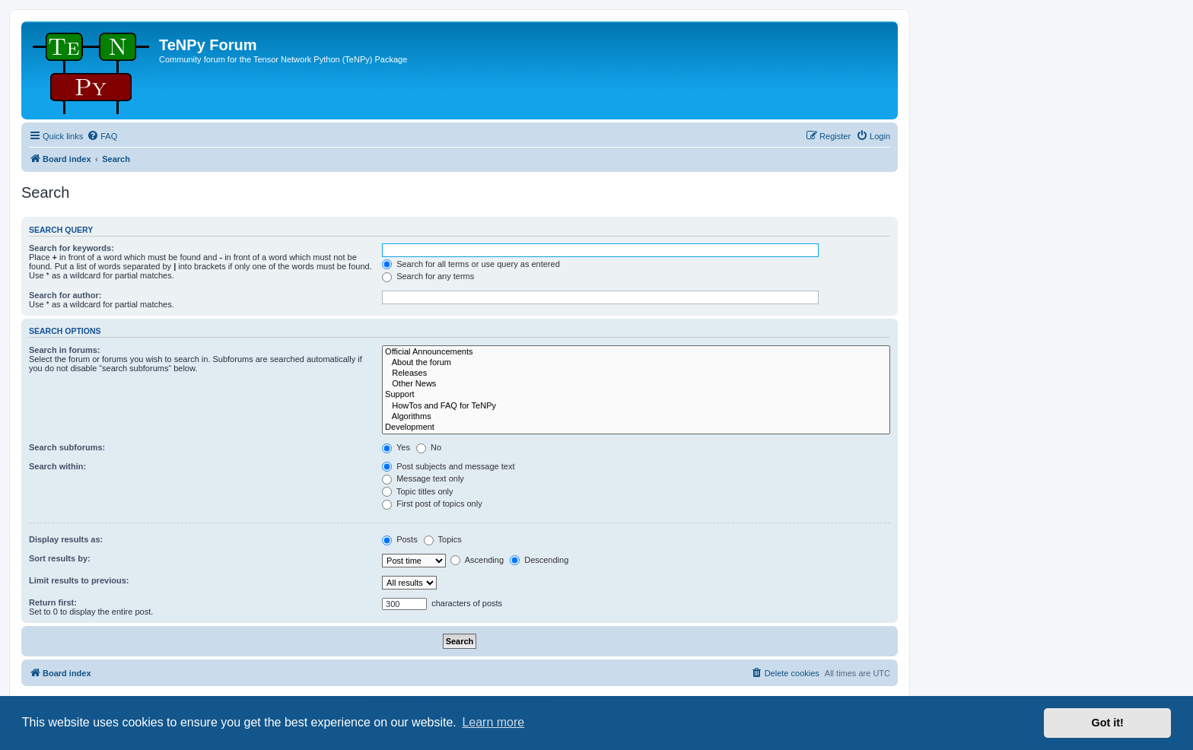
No (428, 447)
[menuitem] (102, 136)
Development (636, 427)
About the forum (636, 363)
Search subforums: (67, 447)
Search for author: (65, 295)
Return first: (53, 602)
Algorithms (636, 417)
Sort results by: (60, 558)
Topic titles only (417, 491)
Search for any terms (428, 276)
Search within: (57, 466)
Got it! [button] (1108, 723)
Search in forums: (64, 349)
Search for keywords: (71, 248)
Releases (636, 373)
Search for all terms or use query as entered (471, 264)
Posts (400, 539)
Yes (396, 447)
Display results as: (66, 539)
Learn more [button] (493, 722)
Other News (636, 384)
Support (636, 394)
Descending (539, 559)
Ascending (477, 559)
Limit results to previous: (79, 580)
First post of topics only (432, 503)
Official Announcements (636, 352)
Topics (443, 539)
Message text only (423, 478)
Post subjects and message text (448, 466)
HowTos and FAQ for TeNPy (636, 406)
